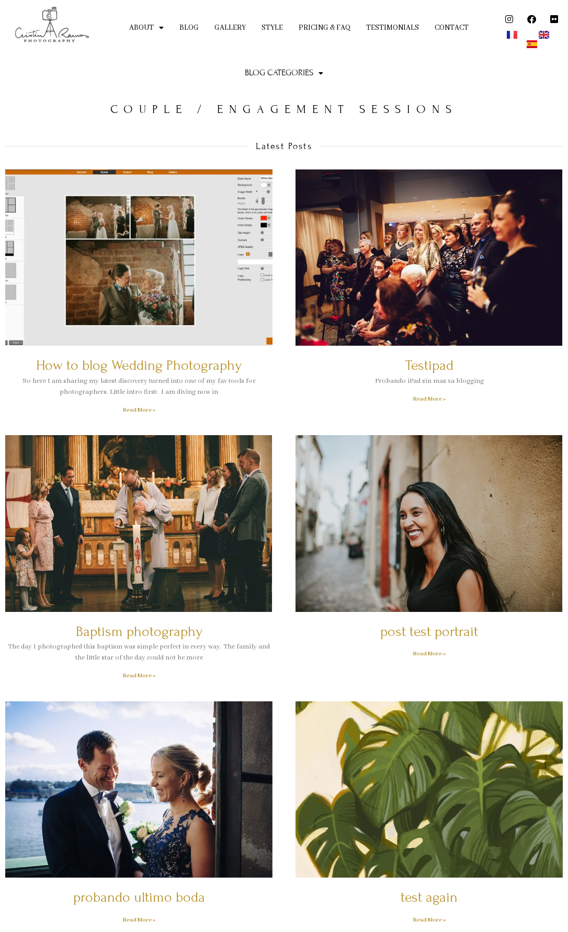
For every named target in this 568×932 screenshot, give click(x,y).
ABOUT (146, 27)
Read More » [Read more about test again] (429, 920)
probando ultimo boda (139, 897)
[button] (146, 28)
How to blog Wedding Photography (139, 365)
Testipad (429, 365)
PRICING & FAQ (324, 27)
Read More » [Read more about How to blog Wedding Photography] (138, 410)
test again (429, 897)
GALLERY (230, 27)
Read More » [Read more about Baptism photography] (138, 675)
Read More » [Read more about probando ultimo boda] (138, 920)
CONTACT (452, 27)
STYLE (272, 27)
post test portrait (429, 631)
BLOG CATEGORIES (284, 72)
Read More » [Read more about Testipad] (429, 399)
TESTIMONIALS (392, 27)
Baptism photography (139, 631)
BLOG (189, 27)
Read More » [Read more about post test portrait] (429, 653)
